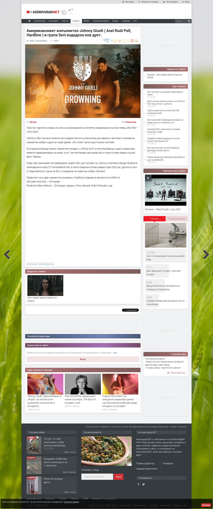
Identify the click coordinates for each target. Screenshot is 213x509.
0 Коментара (130, 122)
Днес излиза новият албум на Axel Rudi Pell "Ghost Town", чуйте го (166, 102)
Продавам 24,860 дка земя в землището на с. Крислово (55, 462)
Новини (76, 20)
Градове (126, 20)
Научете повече (71, 501)
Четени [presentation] (154, 218)
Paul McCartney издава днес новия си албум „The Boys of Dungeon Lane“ (80, 399)
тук (115, 352)
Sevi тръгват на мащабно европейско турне (165, 93)
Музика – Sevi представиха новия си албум (164, 76)
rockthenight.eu (46, 264)
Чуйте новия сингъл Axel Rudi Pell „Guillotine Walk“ (163, 112)
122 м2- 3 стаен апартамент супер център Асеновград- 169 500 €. (55, 443)
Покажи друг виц (176, 372)
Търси (118, 477)
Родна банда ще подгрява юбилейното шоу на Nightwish (166, 158)
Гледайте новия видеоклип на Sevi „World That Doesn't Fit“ (163, 139)
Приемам (206, 505)
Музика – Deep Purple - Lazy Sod (162, 209)
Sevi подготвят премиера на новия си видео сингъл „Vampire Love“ (165, 121)
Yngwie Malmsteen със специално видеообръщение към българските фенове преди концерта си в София (119, 400)
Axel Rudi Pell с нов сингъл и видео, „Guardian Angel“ (163, 130)
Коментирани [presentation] (176, 218)
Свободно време (101, 20)
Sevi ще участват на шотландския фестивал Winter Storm (163, 149)
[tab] (154, 219)
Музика (33, 122)
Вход (83, 359)
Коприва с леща (90, 469)
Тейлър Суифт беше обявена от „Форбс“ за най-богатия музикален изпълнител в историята (44, 400)
